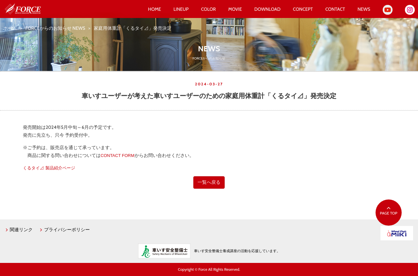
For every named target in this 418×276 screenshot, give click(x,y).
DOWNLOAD (267, 9)
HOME (154, 9)
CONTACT (335, 9)
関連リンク (19, 230)
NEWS (364, 9)
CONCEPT (303, 9)
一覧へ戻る (209, 182)
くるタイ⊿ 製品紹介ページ (49, 167)
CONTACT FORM (118, 155)
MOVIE (235, 9)
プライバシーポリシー (64, 230)
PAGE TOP (389, 211)
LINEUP (180, 9)
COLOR (208, 9)
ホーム (10, 28)
